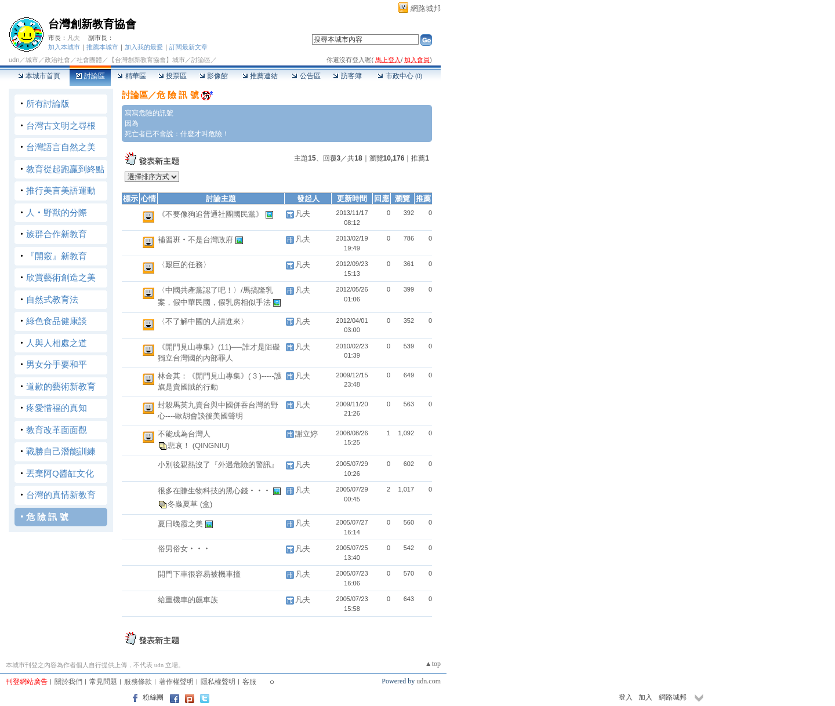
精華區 (131, 76)
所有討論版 (48, 103)
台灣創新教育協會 (92, 24)
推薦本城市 (102, 46)
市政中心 (399, 76)
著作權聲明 (176, 682)
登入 (626, 697)
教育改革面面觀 (56, 430)
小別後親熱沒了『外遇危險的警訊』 (218, 464)
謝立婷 (306, 434)
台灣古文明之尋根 (61, 125)
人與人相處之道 (56, 343)
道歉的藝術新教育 (61, 386)
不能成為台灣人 (184, 434)
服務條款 (138, 682)
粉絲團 (153, 697)
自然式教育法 (52, 299)
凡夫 (73, 37)
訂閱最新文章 (188, 46)
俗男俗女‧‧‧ (184, 548)
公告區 (306, 76)
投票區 (172, 76)
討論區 (90, 76)
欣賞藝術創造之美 (61, 277)
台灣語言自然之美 (61, 147)
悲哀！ (180, 445)
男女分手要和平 (56, 364)
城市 (32, 59)
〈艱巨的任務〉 (184, 264)
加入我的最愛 (144, 46)
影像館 (213, 76)
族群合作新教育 (56, 234)
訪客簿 (347, 76)
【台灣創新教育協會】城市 (146, 59)
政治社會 (57, 59)
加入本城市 (64, 46)
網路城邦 (426, 8)
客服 (249, 682)
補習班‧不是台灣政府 (196, 239)
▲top (433, 664)
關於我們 (68, 682)
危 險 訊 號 (47, 517)
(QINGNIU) (211, 445)
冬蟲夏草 (184, 504)
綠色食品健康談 (56, 321)
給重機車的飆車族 (188, 599)
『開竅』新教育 (56, 256)
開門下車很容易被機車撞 (199, 574)
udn (14, 59)
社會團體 (89, 59)
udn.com (428, 681)
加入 (645, 697)
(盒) (206, 504)
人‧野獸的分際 (56, 212)
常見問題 (103, 682)
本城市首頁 (39, 76)
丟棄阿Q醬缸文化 (60, 473)
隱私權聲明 (218, 682)
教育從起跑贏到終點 (65, 169)
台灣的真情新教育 (61, 495)
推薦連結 (260, 76)
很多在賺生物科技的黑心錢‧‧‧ (215, 490)
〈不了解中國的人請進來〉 (203, 321)
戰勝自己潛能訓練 (61, 451)
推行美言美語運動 (61, 190)
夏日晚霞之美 (181, 523)
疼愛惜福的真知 (56, 408)
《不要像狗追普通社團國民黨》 (212, 214)
